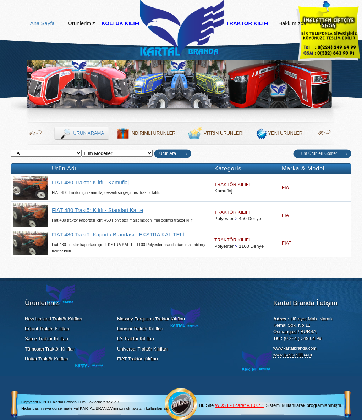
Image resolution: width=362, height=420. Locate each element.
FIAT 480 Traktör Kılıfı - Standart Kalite (97, 210)
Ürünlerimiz (81, 23)
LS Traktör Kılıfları (135, 338)
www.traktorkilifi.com (292, 354)
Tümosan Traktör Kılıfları (50, 349)
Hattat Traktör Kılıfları (46, 359)
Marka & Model (303, 169)
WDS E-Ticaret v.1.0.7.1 (239, 405)
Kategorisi (228, 169)
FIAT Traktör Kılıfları (137, 359)
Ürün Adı (64, 169)
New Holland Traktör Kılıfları (53, 318)
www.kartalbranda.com (294, 348)
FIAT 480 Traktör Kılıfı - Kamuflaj (90, 182)
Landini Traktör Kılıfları (140, 328)
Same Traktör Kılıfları (46, 338)
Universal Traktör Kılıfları (142, 349)
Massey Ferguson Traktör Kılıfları (151, 318)
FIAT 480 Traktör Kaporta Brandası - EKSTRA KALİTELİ (118, 234)
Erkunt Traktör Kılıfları (47, 328)
